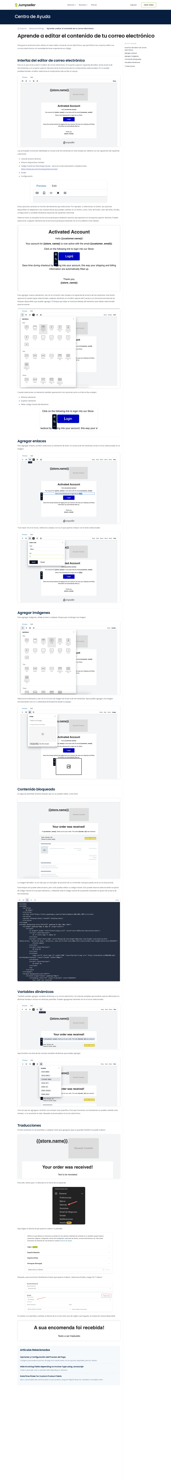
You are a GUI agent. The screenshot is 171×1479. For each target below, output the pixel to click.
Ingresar (133, 5)
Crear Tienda (149, 5)
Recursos (83, 7)
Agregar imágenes (132, 56)
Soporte (22, 28)
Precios (94, 5)
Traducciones (130, 66)
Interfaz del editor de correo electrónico (135, 49)
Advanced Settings (36, 28)
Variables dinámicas (132, 62)
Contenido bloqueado (133, 59)
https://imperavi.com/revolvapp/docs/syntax (39, 169)
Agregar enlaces (131, 53)
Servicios (71, 7)
